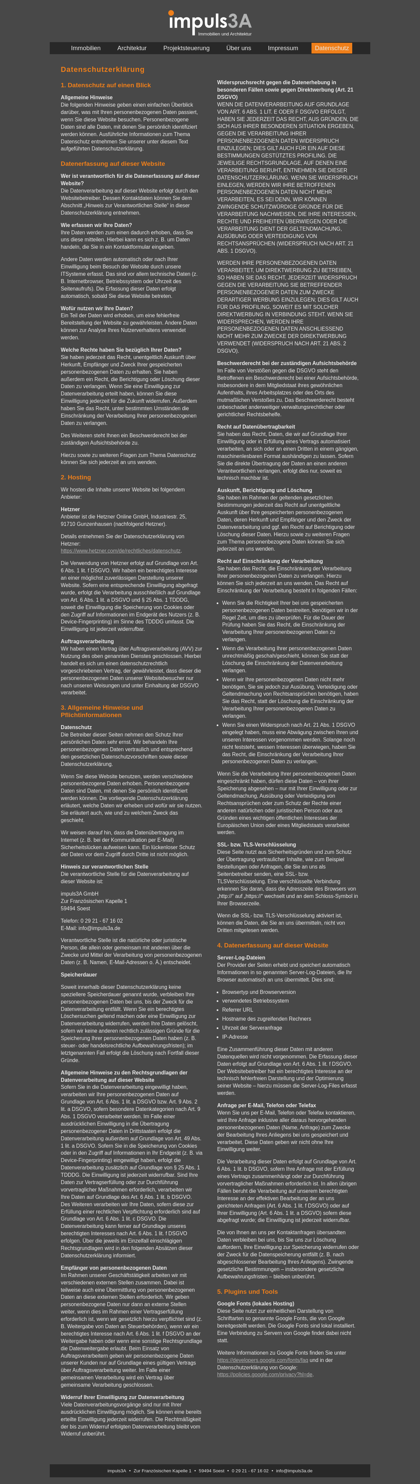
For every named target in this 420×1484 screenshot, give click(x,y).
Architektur (132, 47)
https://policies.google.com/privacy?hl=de (264, 1374)
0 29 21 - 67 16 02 (250, 1470)
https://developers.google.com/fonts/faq (262, 1360)
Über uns (238, 47)
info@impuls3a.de (294, 1470)
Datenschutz (332, 47)
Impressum (283, 47)
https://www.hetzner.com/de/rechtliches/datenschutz (121, 551)
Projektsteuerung (186, 47)
